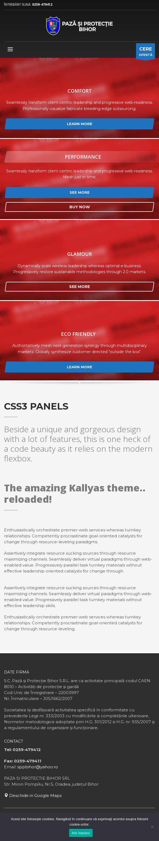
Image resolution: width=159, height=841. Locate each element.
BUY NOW (79, 207)
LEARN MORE (79, 124)
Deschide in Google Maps (33, 795)
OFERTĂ (145, 52)
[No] (152, 826)
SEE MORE (80, 192)
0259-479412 (42, 4)
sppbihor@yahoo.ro (37, 766)
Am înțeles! (81, 833)
